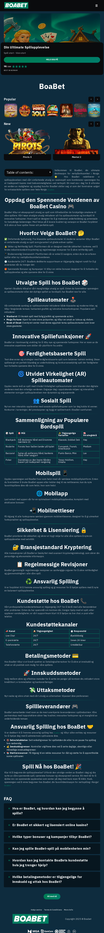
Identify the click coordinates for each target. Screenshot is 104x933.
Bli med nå (52, 897)
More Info (71, 911)
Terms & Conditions (53, 911)
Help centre (34, 911)
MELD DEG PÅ (52, 59)
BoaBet (51, 190)
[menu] (96, 5)
